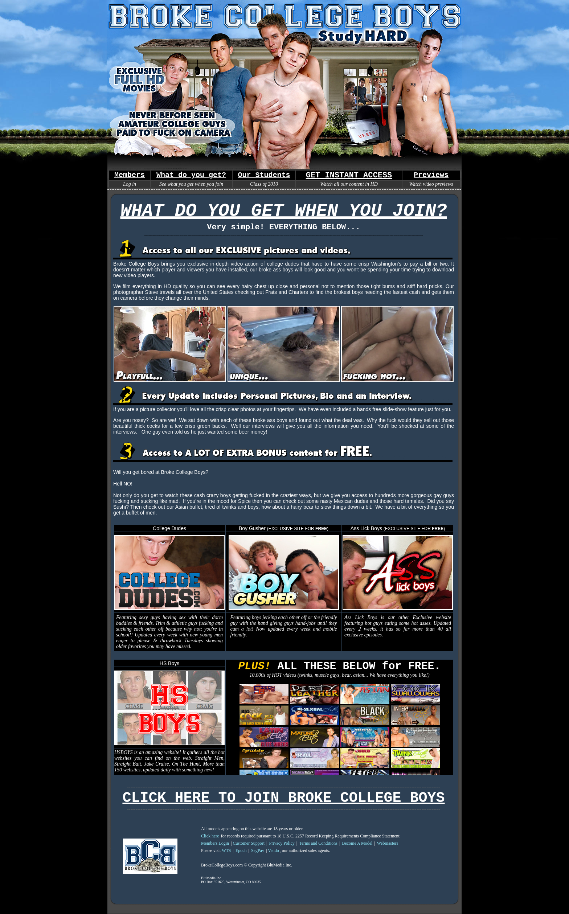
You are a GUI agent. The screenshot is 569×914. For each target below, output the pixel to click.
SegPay (257, 850)
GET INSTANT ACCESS (349, 175)
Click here (210, 836)
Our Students (264, 175)
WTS (226, 850)
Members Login (215, 843)
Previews (431, 175)
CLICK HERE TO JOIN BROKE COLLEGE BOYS (283, 798)
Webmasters (387, 843)
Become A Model (357, 843)
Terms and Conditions (318, 843)
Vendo (273, 850)
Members (129, 175)
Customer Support (249, 843)
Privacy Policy (281, 843)
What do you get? (191, 175)
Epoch (241, 850)
